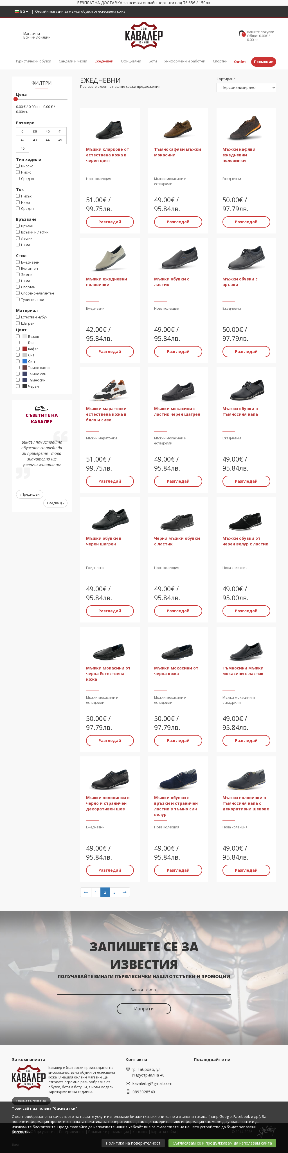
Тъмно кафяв (33, 367)
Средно (25, 178)
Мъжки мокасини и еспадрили (170, 181)
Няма (23, 202)
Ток (20, 189)
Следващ (55, 503)
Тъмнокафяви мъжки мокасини (177, 152)
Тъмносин (31, 380)
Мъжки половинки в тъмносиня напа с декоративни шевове (245, 803)
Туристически (30, 299)
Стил (21, 255)
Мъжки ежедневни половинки (106, 281)
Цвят (21, 329)
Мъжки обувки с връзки (240, 281)
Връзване (26, 219)
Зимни (24, 274)
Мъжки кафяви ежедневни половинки (238, 155)
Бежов (27, 336)
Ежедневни (104, 61)
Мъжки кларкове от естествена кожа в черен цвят (107, 155)
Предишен (30, 494)
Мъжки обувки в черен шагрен (104, 541)
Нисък (24, 196)
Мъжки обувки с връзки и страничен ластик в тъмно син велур (176, 806)
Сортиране (226, 79)
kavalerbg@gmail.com (152, 1083)
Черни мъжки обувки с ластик (177, 541)
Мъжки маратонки (101, 438)
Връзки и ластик (32, 232)
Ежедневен (27, 262)
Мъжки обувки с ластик (171, 281)
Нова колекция (98, 178)
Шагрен (25, 323)
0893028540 (143, 1091)
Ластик (24, 238)
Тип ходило (28, 159)
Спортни (220, 61)
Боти (153, 61)
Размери (25, 122)
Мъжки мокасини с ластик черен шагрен (177, 411)
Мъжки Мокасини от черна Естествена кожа (108, 673)
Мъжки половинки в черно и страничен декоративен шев (108, 803)
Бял (25, 342)
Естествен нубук (31, 317)
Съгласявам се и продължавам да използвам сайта (222, 1143)
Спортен (25, 287)
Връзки (24, 226)
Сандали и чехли (73, 61)
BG (21, 11)
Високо (24, 166)
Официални (131, 61)
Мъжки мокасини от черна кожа (176, 670)
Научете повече (31, 1100)
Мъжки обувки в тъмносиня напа (240, 411)
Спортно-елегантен (35, 293)
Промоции (264, 61)
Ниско (24, 172)
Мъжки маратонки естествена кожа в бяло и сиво (106, 414)
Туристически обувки (33, 61)
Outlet (240, 61)
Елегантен (27, 268)
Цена (21, 94)
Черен (27, 386)
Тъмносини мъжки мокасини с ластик (243, 670)
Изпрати (144, 1009)
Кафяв (27, 349)
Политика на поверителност (133, 1143)
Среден (25, 208)
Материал (27, 310)
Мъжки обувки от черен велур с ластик (245, 541)
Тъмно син (31, 374)
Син (25, 361)
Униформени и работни (184, 61)
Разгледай (109, 221)
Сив (25, 355)
